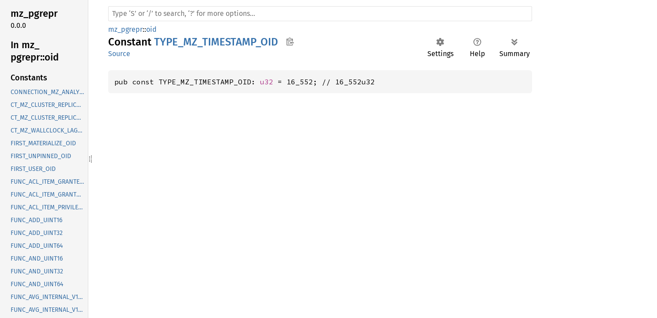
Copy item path (290, 41)
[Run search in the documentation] (320, 13)
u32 (266, 81)
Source (119, 53)
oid (151, 29)
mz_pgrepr (125, 29)
